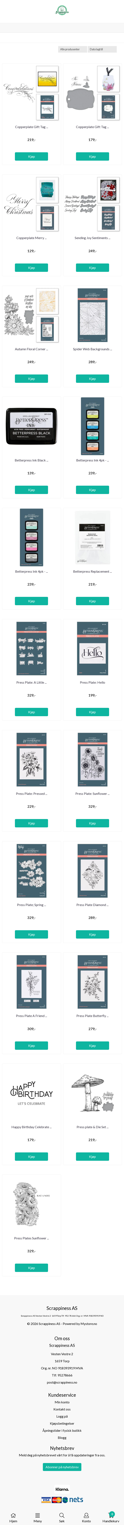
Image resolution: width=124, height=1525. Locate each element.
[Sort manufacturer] (72, 49)
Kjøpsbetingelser (62, 1423)
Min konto (62, 1402)
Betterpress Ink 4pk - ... (92, 460)
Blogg (62, 1437)
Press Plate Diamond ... (92, 905)
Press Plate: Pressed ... (31, 793)
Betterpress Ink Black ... (31, 460)
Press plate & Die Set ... (92, 1127)
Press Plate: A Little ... (31, 682)
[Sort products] (102, 49)
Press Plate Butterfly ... (92, 1016)
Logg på (62, 1416)
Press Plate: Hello (92, 682)
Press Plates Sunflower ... (31, 1238)
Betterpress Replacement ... (92, 571)
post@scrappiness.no (62, 1382)
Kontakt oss (62, 1409)
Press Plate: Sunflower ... (92, 793)
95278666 (65, 1375)
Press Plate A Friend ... (31, 1016)
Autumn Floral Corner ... (31, 349)
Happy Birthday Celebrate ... (31, 1127)
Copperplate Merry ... (31, 238)
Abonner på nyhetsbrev (62, 1467)
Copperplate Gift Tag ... (31, 127)
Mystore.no (89, 1324)
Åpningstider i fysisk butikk (62, 1430)
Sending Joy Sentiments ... (92, 238)
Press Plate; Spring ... (31, 905)
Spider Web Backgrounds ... (92, 349)
